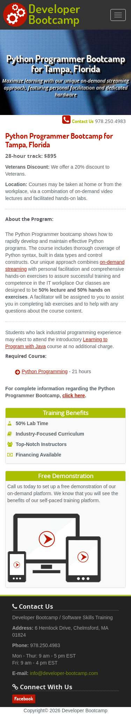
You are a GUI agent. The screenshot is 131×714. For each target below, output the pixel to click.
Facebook (23, 699)
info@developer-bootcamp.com (64, 673)
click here (73, 395)
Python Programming (45, 371)
